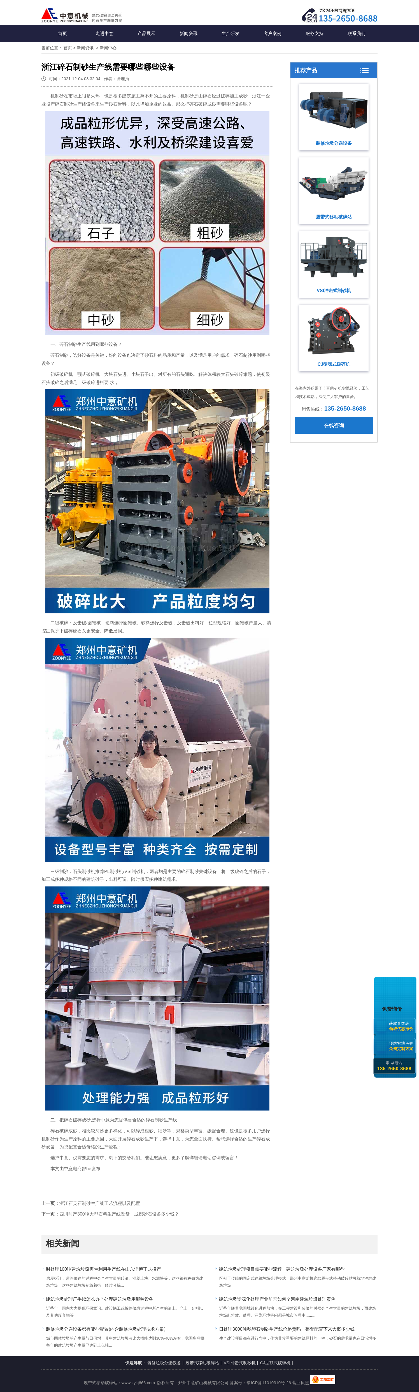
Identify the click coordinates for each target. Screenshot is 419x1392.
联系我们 (357, 33)
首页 (62, 33)
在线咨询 (334, 425)
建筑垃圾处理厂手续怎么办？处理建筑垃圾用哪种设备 (99, 1299)
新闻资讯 (188, 33)
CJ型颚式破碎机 (334, 364)
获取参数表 (402, 1026)
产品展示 (146, 33)
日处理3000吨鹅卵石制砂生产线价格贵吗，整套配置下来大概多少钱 (287, 1329)
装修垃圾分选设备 (334, 143)
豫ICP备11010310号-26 (268, 1382)
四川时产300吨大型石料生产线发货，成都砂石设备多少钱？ (119, 1214)
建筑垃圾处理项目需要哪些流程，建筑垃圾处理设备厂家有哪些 (281, 1269)
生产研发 (230, 33)
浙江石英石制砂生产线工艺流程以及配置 (99, 1203)
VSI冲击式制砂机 (334, 290)
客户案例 (272, 33)
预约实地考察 (402, 1046)
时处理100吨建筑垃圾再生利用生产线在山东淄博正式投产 (103, 1269)
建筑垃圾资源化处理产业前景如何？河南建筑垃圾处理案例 (277, 1299)
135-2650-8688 (345, 408)
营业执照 (300, 1382)
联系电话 (394, 1065)
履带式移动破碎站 (334, 217)
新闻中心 (108, 47)
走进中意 (104, 33)
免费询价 (393, 1008)
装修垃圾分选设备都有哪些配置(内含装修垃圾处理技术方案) (106, 1329)
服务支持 (314, 33)
